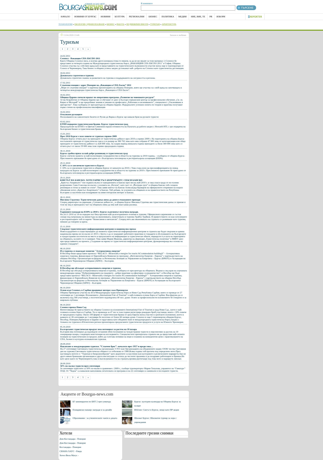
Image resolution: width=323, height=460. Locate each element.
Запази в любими (178, 35)
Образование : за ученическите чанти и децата (95, 418)
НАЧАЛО (65, 16)
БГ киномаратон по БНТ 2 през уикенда (92, 401)
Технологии (66, 24)
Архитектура (169, 24)
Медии (182, 16)
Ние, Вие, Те (198, 16)
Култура (120, 16)
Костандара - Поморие (70, 447)
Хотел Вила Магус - (69, 455)
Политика (168, 16)
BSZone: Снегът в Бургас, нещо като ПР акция (156, 409)
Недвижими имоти (137, 24)
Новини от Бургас (85, 16)
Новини (105, 16)
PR (210, 16)
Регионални (136, 16)
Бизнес (153, 16)
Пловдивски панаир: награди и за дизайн (92, 409)
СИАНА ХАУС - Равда (71, 451)
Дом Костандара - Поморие (73, 439)
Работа (120, 24)
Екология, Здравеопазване (90, 24)
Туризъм (155, 24)
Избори (221, 16)
